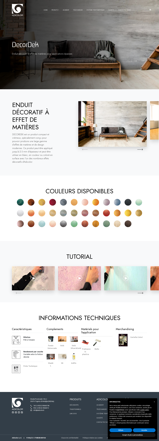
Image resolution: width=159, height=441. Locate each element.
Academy (66, 10)
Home (46, 10)
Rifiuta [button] (120, 430)
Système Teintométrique (95, 10)
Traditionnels (75, 409)
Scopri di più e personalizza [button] (132, 435)
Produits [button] (55, 10)
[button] (150, 10)
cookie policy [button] (144, 410)
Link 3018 (73, 413)
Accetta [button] (144, 430)
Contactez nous (124, 10)
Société (111, 10)
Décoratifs (74, 405)
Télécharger (78, 10)
